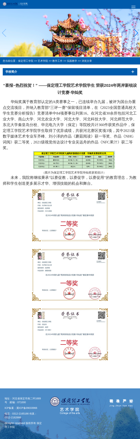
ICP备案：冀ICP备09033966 (21, 407)
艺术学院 (43, 60)
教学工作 (57, 60)
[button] (68, 54)
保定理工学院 (25, 60)
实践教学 (72, 60)
